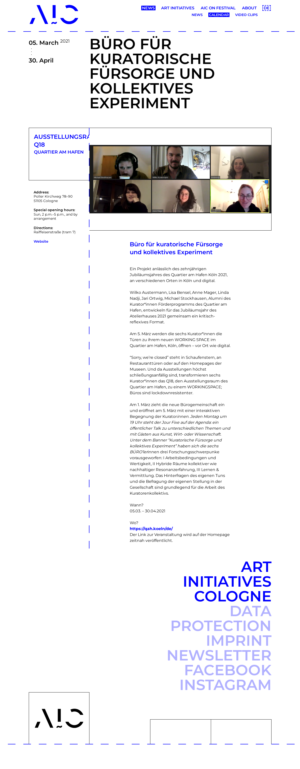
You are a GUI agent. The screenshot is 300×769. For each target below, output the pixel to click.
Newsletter (219, 655)
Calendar (219, 15)
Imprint (238, 640)
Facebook (227, 670)
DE (267, 8)
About (249, 8)
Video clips (246, 15)
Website (41, 241)
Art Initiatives (177, 8)
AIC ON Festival (218, 8)
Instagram (225, 685)
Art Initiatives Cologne (227, 581)
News (148, 8)
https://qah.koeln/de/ (151, 528)
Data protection (220, 618)
